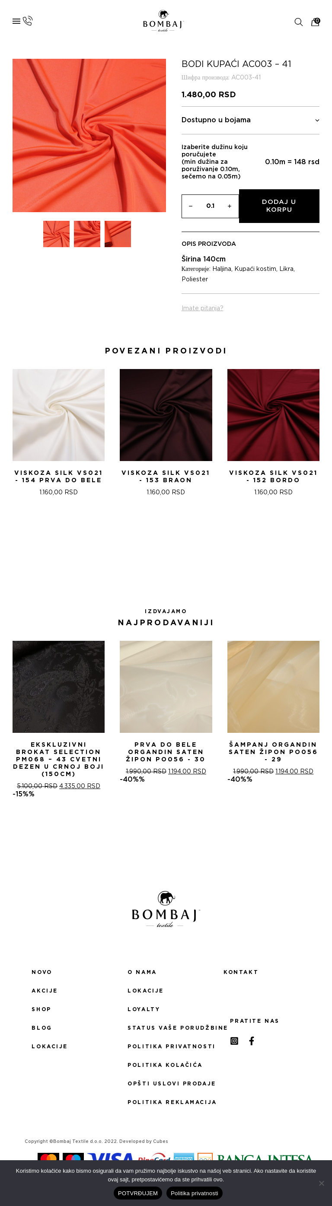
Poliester (195, 280)
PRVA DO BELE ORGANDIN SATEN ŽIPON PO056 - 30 (166, 752)
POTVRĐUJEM (138, 1193)
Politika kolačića (165, 1065)
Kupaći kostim (255, 269)
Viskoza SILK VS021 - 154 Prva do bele (58, 477)
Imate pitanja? (202, 308)
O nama (142, 972)
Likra (286, 269)
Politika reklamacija (166, 1102)
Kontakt (241, 972)
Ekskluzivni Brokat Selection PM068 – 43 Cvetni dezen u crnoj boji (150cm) (58, 759)
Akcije (44, 990)
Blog (42, 1028)
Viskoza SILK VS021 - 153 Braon (165, 477)
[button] (155, 557)
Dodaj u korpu (279, 206)
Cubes (160, 1141)
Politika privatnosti (166, 1046)
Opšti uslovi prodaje (166, 1083)
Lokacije (50, 1046)
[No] (321, 1183)
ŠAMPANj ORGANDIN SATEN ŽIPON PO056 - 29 (273, 752)
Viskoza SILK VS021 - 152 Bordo (273, 477)
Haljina (221, 269)
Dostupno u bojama (251, 120)
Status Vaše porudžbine (166, 1028)
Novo (42, 972)
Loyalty (144, 1009)
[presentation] (10, 445)
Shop (41, 1009)
